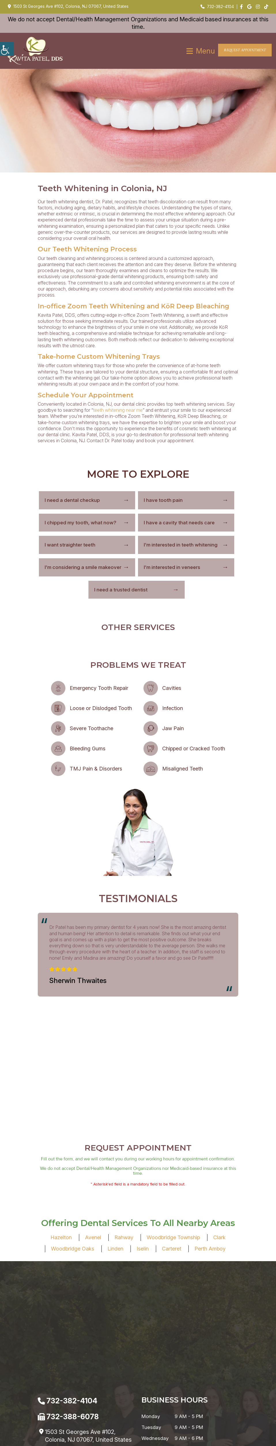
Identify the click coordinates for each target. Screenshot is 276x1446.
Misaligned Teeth (182, 769)
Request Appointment (245, 50)
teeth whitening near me (118, 410)
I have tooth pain (163, 500)
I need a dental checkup (72, 500)
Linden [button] (115, 1368)
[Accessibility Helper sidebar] (7, 49)
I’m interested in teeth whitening (181, 545)
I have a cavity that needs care (179, 523)
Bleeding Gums (87, 749)
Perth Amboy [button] (210, 1368)
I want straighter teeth (70, 545)
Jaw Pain (173, 729)
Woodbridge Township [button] (173, 1357)
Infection (172, 708)
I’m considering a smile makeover (83, 567)
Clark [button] (219, 1357)
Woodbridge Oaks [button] (72, 1368)
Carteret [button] (171, 1368)
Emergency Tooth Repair (99, 688)
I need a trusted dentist (121, 590)
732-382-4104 (217, 6)
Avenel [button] (93, 1357)
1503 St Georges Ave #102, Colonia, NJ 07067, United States (68, 6)
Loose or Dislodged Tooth (101, 708)
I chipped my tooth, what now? (80, 523)
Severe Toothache (91, 729)
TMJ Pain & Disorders (96, 769)
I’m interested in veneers (172, 567)
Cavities (171, 688)
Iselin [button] (143, 1368)
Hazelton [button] (61, 1357)
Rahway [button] (123, 1357)
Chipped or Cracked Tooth (193, 749)
